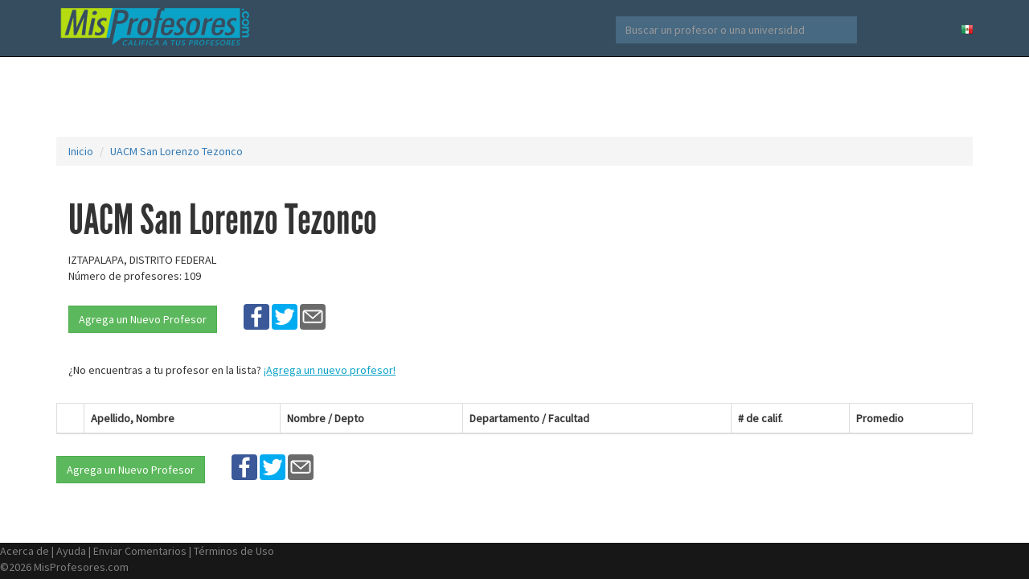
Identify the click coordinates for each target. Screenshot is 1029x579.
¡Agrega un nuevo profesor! (330, 370)
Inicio (80, 151)
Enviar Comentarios (140, 551)
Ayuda (71, 551)
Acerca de (24, 551)
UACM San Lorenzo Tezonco (176, 151)
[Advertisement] (514, 96)
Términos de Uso (234, 551)
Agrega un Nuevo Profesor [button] (143, 319)
